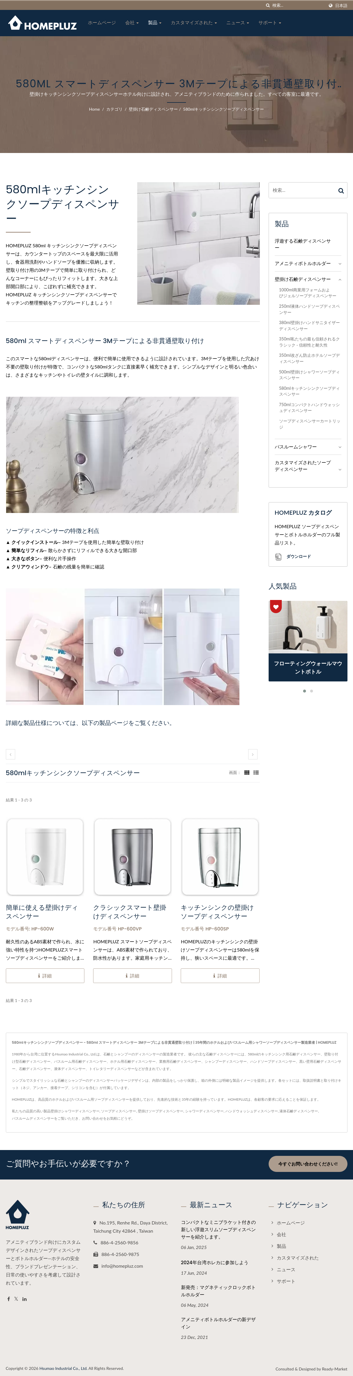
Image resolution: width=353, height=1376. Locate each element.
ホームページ (102, 22)
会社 (132, 22)
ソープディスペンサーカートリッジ (309, 423)
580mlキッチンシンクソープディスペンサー (223, 109)
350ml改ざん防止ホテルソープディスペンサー (309, 358)
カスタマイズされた (194, 22)
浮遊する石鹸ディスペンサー (303, 244)
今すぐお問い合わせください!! (308, 1163)
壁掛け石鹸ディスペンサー (153, 109)
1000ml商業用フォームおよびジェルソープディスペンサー (307, 292)
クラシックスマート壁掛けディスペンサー (129, 912)
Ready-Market (334, 1366)
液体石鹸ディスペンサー (298, 1111)
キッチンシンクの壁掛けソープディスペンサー (217, 912)
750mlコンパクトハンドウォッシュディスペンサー (309, 407)
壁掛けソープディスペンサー (160, 1111)
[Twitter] (16, 1297)
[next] (253, 754)
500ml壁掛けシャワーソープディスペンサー (309, 374)
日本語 (341, 5)
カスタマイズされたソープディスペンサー (303, 466)
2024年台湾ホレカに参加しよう (214, 1260)
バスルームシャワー (296, 446)
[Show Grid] (247, 772)
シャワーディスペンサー (204, 1111)
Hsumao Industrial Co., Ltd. (63, 1366)
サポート (269, 22)
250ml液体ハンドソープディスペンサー (309, 309)
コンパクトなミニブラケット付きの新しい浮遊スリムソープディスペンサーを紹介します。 (218, 1227)
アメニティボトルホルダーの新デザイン (218, 1321)
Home (94, 109)
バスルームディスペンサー (33, 1118)
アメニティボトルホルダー (303, 263)
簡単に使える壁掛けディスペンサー (42, 912)
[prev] (10, 754)
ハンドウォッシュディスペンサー (251, 1111)
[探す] (268, 5)
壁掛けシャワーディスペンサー (75, 1111)
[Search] (298, 5)
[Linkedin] (24, 1297)
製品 (154, 22)
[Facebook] (8, 1297)
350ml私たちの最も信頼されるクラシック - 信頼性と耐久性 (309, 341)
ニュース (237, 22)
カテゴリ (114, 109)
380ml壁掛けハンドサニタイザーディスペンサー (309, 325)
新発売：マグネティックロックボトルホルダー (218, 1289)
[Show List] (256, 772)
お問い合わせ (92, 1118)
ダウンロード (293, 557)
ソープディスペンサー (118, 1111)
